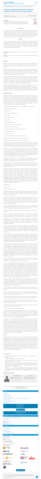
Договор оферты (7, 402)
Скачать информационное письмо (10, 444)
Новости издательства (7, 431)
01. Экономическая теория (13, 16)
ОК (36, 476)
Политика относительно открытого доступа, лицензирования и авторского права (17, 398)
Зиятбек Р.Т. (7, 15)
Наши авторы (6, 430)
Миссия (5, 392)
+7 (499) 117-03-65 (6, 420)
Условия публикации (7, 399)
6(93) (6, 16)
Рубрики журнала (7, 394)
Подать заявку (20, 409)
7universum (7, 421)
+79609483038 (6, 422)
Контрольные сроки (7, 395)
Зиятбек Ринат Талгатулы (17, 375)
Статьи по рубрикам (7, 428)
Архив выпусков (6, 427)
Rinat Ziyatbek (30, 375)
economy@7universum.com (7, 423)
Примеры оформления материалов (9, 401)
